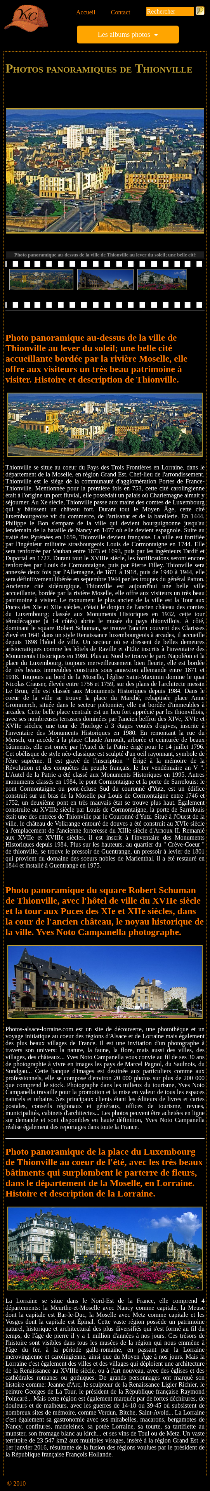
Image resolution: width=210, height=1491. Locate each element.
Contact (120, 12)
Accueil (85, 12)
